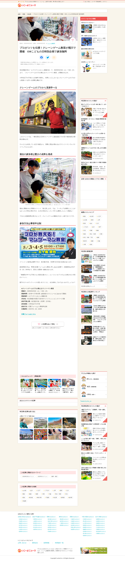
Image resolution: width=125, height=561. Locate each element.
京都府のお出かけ (75, 521)
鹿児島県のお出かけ (101, 531)
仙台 (90, 223)
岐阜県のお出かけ (64, 521)
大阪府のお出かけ (75, 519)
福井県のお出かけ (37, 529)
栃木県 (70, 497)
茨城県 (24, 501)
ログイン (105, 1)
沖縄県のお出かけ (100, 533)
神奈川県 (39, 497)
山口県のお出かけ (87, 523)
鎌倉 (30, 494)
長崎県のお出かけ (100, 523)
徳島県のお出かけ (87, 535)
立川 (67, 490)
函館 (91, 241)
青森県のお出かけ (23, 523)
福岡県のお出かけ (100, 519)
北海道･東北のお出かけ (24, 516)
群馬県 (62, 497)
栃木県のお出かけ (52, 529)
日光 (66, 494)
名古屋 (91, 216)
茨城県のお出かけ (52, 531)
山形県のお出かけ (23, 529)
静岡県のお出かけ (64, 525)
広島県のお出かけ (87, 519)
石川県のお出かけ (37, 525)
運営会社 (35, 543)
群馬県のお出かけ (52, 527)
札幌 (90, 230)
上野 (54, 490)
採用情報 (46, 543)
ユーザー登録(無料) (96, 1)
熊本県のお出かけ (100, 525)
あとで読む (87, 1)
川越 (49, 494)
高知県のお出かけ (87, 531)
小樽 (84, 244)
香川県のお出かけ (87, 533)
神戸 (99, 227)
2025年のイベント (43, 476)
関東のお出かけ (51, 516)
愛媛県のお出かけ (87, 529)
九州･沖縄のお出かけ (101, 516)
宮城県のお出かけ (23, 521)
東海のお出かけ (63, 516)
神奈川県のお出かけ (53, 521)
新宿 (60, 490)
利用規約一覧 (59, 543)
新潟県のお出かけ (37, 523)
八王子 (38, 490)
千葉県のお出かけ (52, 523)
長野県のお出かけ (37, 519)
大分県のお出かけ (100, 527)
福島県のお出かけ (23, 531)
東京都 (30, 497)
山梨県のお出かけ (37, 521)
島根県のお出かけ (87, 527)
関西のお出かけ (74, 516)
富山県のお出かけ (37, 527)
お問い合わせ (22, 543)
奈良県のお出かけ (75, 525)
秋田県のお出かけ (23, 527)
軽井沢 (84, 241)
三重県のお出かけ (64, 523)
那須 (23, 497)
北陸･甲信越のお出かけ (38, 516)
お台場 (24, 490)
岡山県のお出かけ (87, 521)
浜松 (90, 244)
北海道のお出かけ (23, 519)
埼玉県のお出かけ (52, 525)
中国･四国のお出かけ (88, 516)
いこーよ (22, 1)
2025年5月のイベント (28, 476)
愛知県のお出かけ (64, 519)
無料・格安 (54, 476)
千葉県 (47, 497)
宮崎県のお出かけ (100, 529)
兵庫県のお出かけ (75, 523)
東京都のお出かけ (52, 519)
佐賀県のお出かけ (100, 521)
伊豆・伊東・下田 (87, 237)
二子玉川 (46, 490)
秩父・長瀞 (57, 494)
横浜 (23, 494)
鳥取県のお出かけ (87, 525)
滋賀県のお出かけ (75, 529)
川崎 (43, 494)
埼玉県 (54, 497)
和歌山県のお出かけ (76, 527)
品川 (31, 490)
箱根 (36, 494)
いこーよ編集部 (51, 43)
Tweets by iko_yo (85, 401)
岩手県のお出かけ (23, 525)
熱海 (84, 234)
